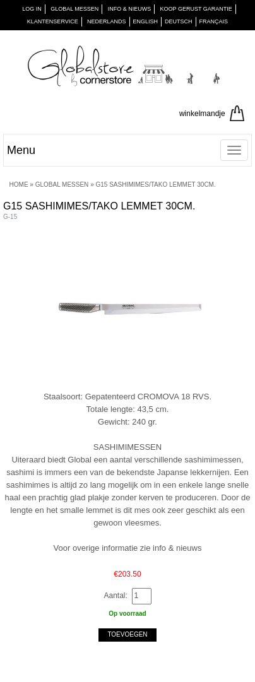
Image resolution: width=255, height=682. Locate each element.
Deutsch (179, 21)
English (145, 21)
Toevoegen (127, 634)
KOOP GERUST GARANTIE (196, 9)
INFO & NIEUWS (129, 9)
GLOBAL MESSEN (74, 9)
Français (213, 21)
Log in (32, 9)
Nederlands (106, 21)
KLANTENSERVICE (52, 21)
